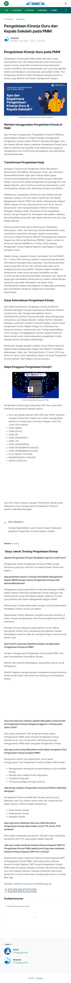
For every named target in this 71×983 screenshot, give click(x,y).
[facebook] (10, 890)
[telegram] (25, 890)
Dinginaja (39, 978)
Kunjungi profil (20, 952)
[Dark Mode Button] (65, 3)
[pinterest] (29, 890)
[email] (34, 890)
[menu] (6, 3)
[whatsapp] (20, 890)
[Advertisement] (35, 481)
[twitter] (15, 890)
